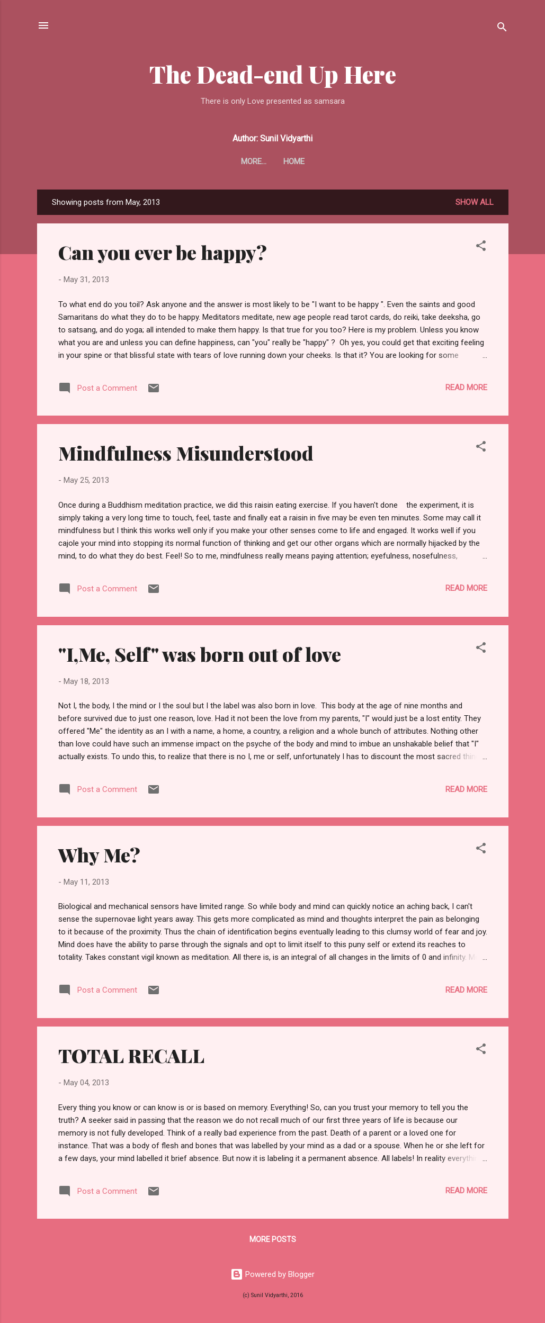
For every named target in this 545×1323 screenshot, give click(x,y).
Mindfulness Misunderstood (186, 452)
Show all (474, 202)
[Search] (502, 29)
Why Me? (99, 854)
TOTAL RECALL (131, 1055)
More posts (272, 1239)
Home (272, 161)
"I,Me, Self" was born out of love (199, 654)
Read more (466, 387)
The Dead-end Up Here (272, 73)
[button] (481, 247)
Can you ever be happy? (162, 252)
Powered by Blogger (272, 1274)
